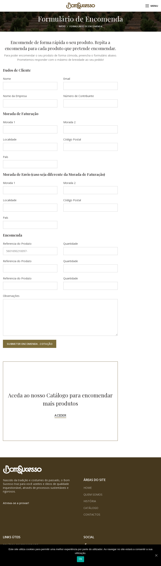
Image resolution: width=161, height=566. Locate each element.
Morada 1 (9, 122)
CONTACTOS (92, 514)
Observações (11, 296)
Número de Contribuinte (78, 96)
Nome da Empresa (15, 96)
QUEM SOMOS (93, 494)
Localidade (10, 139)
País (5, 157)
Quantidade (70, 243)
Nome (7, 79)
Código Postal (72, 139)
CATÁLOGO (91, 508)
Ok (80, 558)
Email (66, 79)
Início (62, 26)
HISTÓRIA (90, 501)
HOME (88, 488)
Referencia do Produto (17, 243)
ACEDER (60, 415)
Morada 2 (69, 122)
